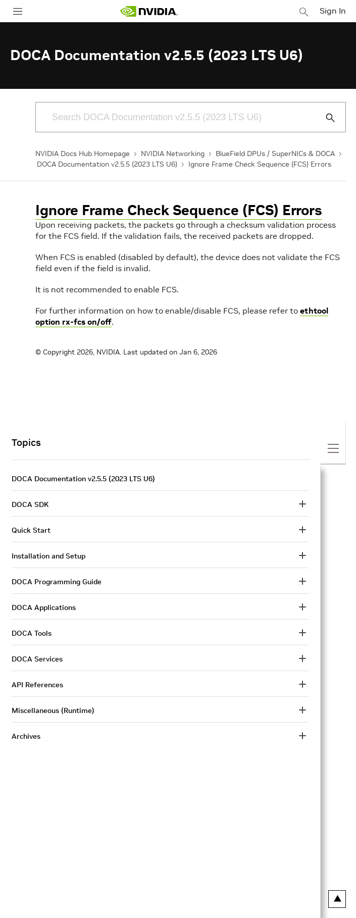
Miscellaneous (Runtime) (53, 710)
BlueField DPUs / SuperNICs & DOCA (275, 153)
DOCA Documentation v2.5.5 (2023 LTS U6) (107, 164)
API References (37, 684)
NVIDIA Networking (173, 153)
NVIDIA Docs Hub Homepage (82, 153)
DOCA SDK (30, 504)
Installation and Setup (48, 555)
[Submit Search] (324, 117)
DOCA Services (37, 659)
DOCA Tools (32, 633)
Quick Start (31, 530)
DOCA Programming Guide (56, 581)
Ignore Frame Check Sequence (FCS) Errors (259, 164)
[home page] (149, 11)
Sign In (333, 11)
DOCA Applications (44, 607)
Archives (26, 736)
